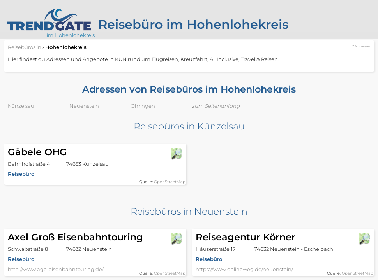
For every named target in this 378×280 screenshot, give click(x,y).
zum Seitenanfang (216, 106)
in (24, 47)
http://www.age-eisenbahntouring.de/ (56, 269)
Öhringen (143, 106)
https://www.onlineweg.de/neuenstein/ (244, 269)
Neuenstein (84, 106)
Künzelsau (21, 106)
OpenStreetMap (169, 181)
